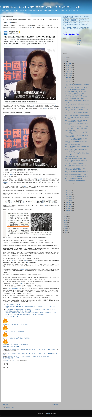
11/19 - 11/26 (69, 75)
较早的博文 (55, 404)
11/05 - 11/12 (69, 79)
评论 (26, 269)
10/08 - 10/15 (69, 185)
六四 (22, 283)
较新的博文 (6, 404)
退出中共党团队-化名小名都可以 (11, 358)
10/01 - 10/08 (69, 187)
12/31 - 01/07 (69, 63)
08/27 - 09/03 (69, 196)
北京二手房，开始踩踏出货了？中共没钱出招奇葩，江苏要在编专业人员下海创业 (76, 139)
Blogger (49, 413)
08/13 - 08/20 (69, 200)
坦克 (28, 262)
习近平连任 (5, 182)
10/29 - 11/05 (69, 81)
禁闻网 (78, 44)
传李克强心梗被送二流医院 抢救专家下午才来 (76, 91)
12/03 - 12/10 (69, 71)
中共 (16, 25)
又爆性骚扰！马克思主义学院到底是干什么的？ (76, 158)
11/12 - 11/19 (69, 77)
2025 (65, 57)
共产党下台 (43, 356)
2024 (65, 59)
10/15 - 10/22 (69, 183)
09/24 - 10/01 (69, 188)
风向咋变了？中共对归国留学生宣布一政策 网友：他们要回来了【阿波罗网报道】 (77, 169)
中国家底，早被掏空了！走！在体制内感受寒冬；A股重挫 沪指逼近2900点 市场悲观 (77, 121)
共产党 (38, 356)
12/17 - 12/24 (69, 67)
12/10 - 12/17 (69, 69)
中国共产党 (17, 356)
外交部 (45, 108)
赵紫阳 (26, 260)
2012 (65, 230)
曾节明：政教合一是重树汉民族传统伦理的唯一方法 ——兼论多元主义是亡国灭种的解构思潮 (76, 20)
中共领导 (39, 179)
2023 (65, 61)
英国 (35, 260)
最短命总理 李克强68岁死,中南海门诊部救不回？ (76, 97)
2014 (65, 226)
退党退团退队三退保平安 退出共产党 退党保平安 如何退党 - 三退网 (40, 7)
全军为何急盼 (11, 316)
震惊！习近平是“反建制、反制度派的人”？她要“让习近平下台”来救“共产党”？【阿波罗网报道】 (31, 349)
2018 (65, 218)
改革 (44, 205)
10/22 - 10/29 (69, 83)
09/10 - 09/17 (69, 192)
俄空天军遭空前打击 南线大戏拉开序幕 (74, 178)
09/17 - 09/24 (69, 190)
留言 (25, 186)
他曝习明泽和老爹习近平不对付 (72, 144)
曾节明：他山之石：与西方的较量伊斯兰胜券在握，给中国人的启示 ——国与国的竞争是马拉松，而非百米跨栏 (76, 28)
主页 (31, 404)
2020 (65, 214)
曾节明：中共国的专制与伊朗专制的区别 (72, 22)
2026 (65, 55)
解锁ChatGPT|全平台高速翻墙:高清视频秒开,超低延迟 (16, 338)
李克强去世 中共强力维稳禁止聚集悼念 (74, 95)
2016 (65, 222)
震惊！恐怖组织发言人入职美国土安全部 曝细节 (76, 180)
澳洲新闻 (79, 40)
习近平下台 (27, 356)
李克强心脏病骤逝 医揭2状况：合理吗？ (74, 98)
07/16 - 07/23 (69, 208)
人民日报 (22, 269)
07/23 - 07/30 (69, 206)
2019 (65, 216)
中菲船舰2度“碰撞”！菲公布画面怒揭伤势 (74, 163)
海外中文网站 (80, 42)
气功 (78, 46)
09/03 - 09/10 (69, 194)
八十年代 (12, 260)
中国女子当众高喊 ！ (13, 304)
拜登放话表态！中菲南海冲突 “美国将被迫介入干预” (77, 115)
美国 (31, 27)
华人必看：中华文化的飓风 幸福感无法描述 (13, 331)
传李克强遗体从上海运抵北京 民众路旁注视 (75, 93)
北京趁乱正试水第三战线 (71, 130)
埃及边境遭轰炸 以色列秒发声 (72, 156)
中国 (32, 105)
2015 (65, 224)
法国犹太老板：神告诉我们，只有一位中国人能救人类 (16, 324)
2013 (65, 228)
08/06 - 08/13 (69, 202)
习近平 (55, 105)
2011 (65, 232)
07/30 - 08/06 (69, 204)
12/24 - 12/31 (69, 65)
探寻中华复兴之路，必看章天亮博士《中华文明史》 (15, 344)
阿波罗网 (8, 22)
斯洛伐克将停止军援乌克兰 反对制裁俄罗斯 (75, 107)
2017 (65, 220)
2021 (65, 212)
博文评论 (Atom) (10, 407)
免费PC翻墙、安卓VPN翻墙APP (11, 346)
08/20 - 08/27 (69, 198)
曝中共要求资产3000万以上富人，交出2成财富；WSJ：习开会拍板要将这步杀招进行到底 (76, 88)
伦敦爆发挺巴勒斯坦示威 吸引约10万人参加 (75, 174)
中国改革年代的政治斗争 (14, 288)
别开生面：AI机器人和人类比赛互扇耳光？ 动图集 (77, 176)
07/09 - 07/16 (69, 210)
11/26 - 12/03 (69, 73)
